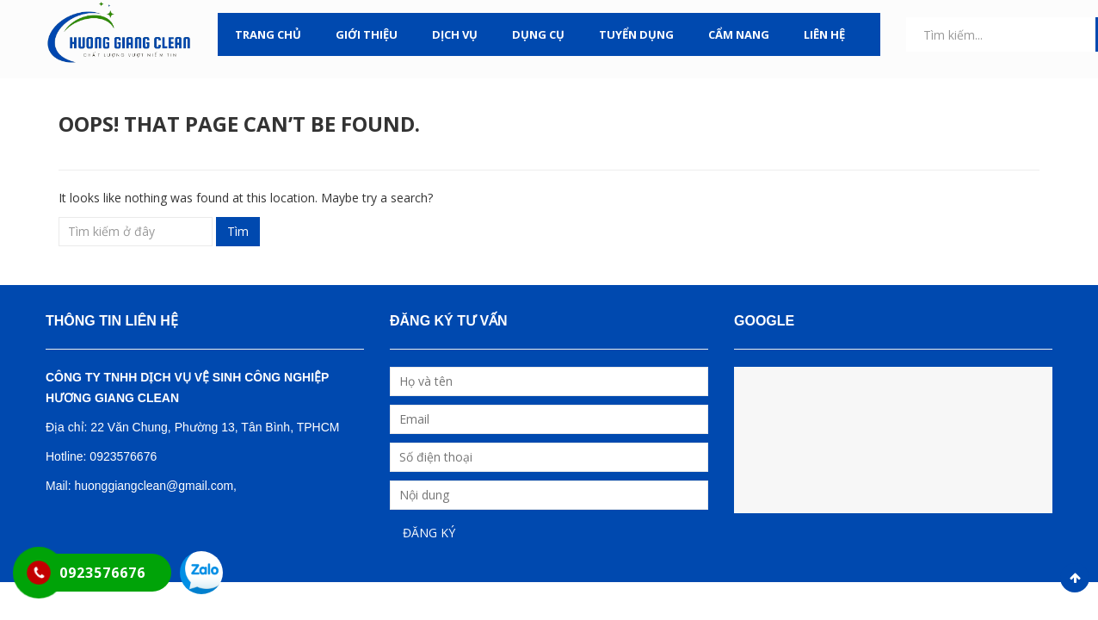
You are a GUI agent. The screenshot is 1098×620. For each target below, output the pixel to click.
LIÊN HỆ (824, 34)
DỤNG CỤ (538, 34)
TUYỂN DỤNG (636, 34)
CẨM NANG (738, 34)
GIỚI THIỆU (367, 34)
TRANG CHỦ (268, 34)
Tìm (238, 231)
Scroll (1074, 577)
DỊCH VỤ (455, 34)
